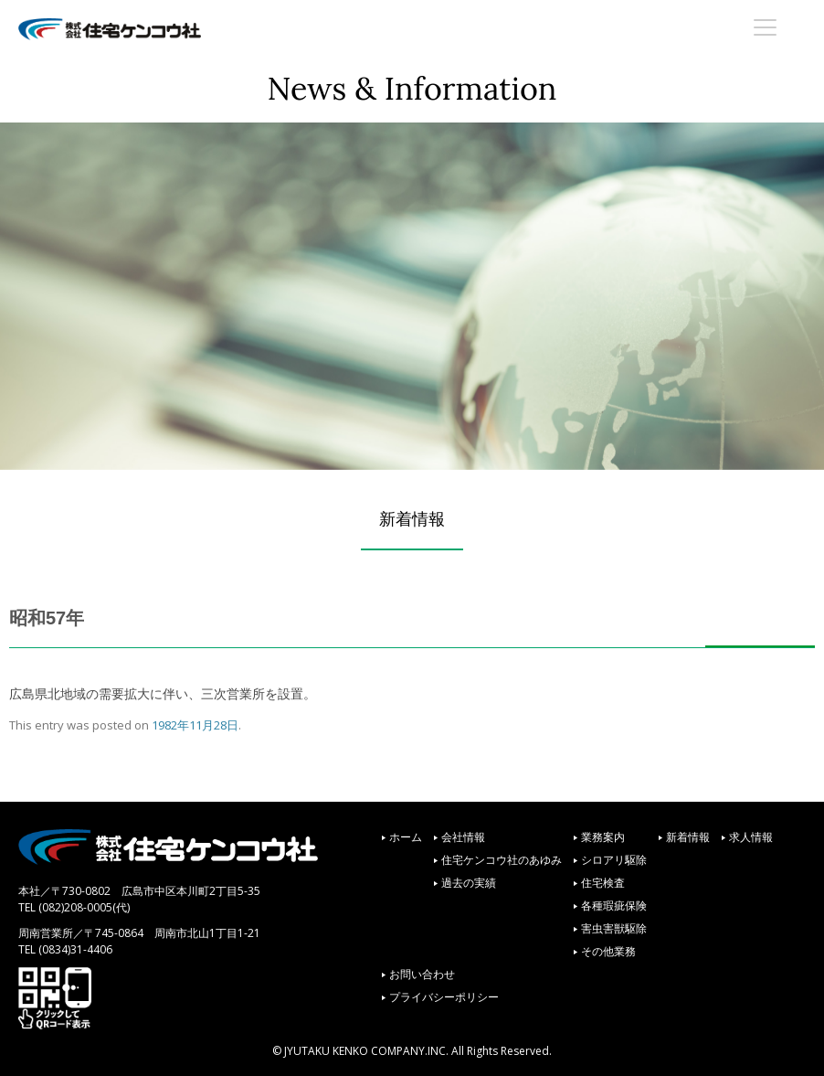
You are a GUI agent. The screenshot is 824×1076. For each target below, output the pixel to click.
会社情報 (463, 837)
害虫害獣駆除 (614, 928)
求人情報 (751, 837)
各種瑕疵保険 (614, 905)
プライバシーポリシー (444, 997)
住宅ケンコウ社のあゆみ (501, 860)
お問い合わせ (422, 974)
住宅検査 (603, 882)
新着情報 (688, 837)
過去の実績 (468, 882)
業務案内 (603, 837)
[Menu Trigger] (765, 26)
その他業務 (608, 951)
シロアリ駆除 (614, 860)
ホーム (405, 837)
